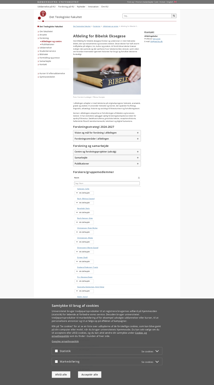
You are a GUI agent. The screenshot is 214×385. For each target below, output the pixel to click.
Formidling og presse (50, 57)
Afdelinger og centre (52, 41)
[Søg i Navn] (81, 183)
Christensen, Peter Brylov (80, 214)
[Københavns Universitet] (42, 16)
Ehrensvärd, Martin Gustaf (80, 228)
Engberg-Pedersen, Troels (81, 240)
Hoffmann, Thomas (79, 269)
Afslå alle (61, 374)
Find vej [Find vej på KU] (130, 2)
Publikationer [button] (82, 163)
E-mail (136, 189)
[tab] (107, 132)
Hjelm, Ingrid (80, 263)
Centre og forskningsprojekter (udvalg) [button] (95, 151)
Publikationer (48, 44)
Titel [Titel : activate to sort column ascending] (93, 177)
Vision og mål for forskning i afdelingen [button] (96, 132)
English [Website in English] (170, 2)
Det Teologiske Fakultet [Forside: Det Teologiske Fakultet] (51, 26)
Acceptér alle (89, 374)
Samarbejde (45, 61)
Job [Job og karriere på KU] (156, 2)
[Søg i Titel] (100, 183)
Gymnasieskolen (47, 76)
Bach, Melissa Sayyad (80, 194)
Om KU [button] (104, 6)
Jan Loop (156, 38)
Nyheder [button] (81, 6)
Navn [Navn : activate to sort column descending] (76, 177)
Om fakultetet (46, 31)
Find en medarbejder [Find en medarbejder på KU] (145, 2)
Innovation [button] (93, 6)
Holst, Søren (79, 275)
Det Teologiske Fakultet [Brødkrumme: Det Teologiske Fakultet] (82, 26)
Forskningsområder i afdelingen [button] (92, 138)
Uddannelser (46, 47)
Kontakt (43, 64)
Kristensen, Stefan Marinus (81, 295)
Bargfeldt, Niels (81, 201)
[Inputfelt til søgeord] (147, 16)
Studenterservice (48, 51)
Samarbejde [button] (81, 157)
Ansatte (43, 34)
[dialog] (107, 341)
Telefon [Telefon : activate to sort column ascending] (116, 177)
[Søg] (174, 16)
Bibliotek (44, 54)
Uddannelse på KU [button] (47, 6)
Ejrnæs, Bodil (80, 234)
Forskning (44, 38)
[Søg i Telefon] (122, 183)
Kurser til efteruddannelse (52, 73)
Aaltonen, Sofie (81, 189)
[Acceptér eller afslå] (57, 351)
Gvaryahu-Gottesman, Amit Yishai (81, 256)
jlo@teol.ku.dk (156, 41)
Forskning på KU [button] (66, 6)
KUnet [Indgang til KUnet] (162, 2)
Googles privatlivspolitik (65, 341)
